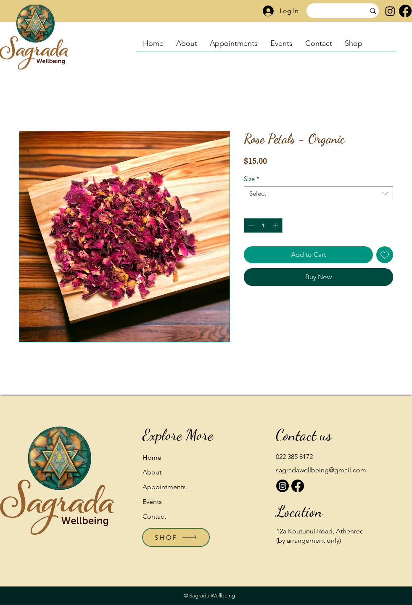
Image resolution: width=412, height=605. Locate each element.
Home (152, 457)
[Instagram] (390, 11)
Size (251, 179)
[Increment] (277, 226)
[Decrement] (250, 226)
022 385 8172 (294, 457)
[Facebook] (405, 11)
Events (152, 502)
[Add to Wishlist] (384, 254)
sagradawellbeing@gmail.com (321, 470)
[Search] (329, 11)
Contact (154, 516)
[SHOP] (176, 537)
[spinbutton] (263, 226)
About (152, 472)
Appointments (164, 487)
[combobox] (318, 193)
